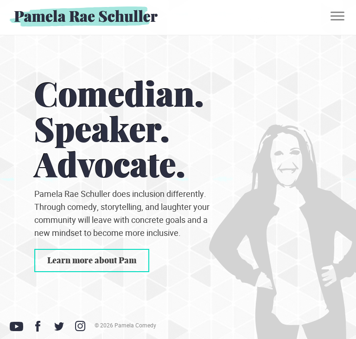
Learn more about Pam (91, 260)
